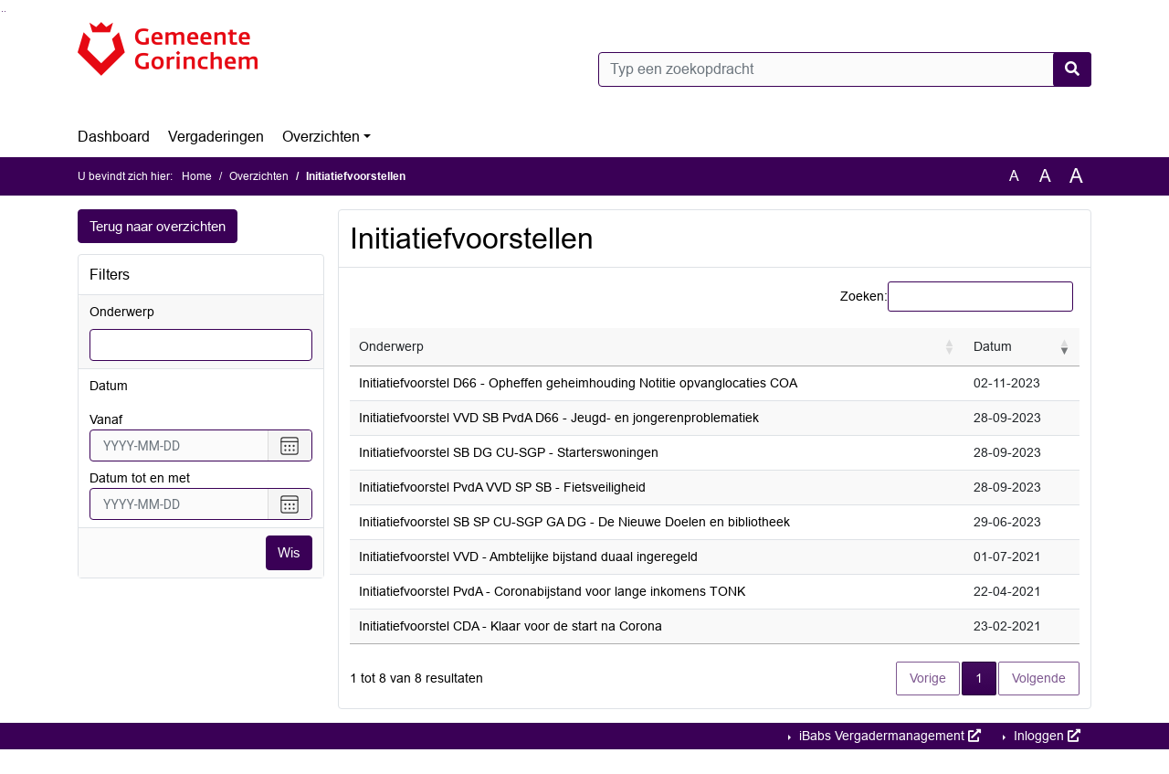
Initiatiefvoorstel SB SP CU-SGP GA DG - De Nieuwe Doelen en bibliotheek (574, 521)
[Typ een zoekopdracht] (844, 69)
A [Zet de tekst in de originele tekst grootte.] (1014, 176)
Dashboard (114, 136)
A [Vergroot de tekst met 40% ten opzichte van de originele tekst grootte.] (1076, 176)
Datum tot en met (140, 479)
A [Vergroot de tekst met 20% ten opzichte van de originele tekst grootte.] (1045, 176)
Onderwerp (122, 312)
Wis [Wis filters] (288, 553)
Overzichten (321, 136)
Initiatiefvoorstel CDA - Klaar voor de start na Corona (510, 626)
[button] (949, 347)
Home (197, 176)
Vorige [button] (928, 678)
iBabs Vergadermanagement (888, 735)
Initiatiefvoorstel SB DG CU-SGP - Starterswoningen (508, 452)
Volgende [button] (1039, 678)
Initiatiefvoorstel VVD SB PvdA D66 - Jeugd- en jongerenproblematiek (559, 417)
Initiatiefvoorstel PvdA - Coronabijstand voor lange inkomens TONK (552, 591)
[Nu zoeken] (1072, 69)
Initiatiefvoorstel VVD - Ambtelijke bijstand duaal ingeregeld (528, 556)
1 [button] (985, 676)
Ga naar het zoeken (2, 11)
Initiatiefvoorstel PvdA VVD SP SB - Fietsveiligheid (502, 487)
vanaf (106, 420)
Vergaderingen (216, 136)
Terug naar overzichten (163, 226)
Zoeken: (864, 296)
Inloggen (1045, 735)
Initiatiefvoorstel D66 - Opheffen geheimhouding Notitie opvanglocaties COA (578, 383)
